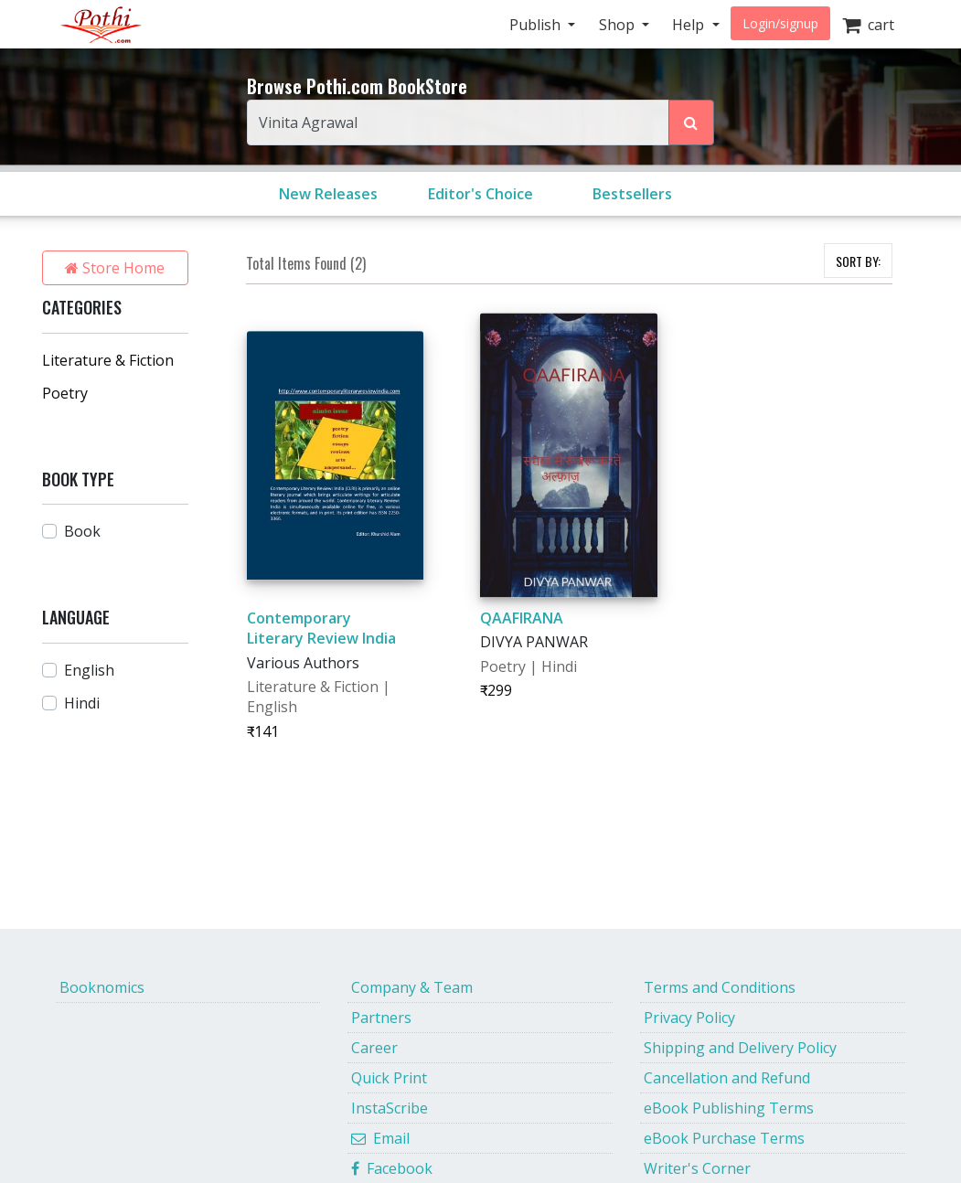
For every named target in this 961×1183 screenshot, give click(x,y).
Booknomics (101, 987)
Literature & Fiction (108, 360)
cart (868, 25)
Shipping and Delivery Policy (740, 1048)
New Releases (328, 194)
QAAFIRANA (521, 618)
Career (374, 1048)
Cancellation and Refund (727, 1078)
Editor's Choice (480, 194)
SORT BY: (858, 261)
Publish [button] (536, 25)
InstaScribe (389, 1108)
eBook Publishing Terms (729, 1108)
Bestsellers (632, 194)
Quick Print (389, 1078)
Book (82, 531)
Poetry (65, 393)
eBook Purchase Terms (724, 1138)
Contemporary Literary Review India (321, 628)
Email (380, 1138)
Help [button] (690, 25)
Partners (381, 1017)
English (89, 670)
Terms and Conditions (719, 987)
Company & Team (412, 987)
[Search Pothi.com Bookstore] (691, 122)
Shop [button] (618, 25)
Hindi (82, 703)
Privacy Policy (689, 1017)
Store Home (115, 268)
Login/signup (780, 23)
